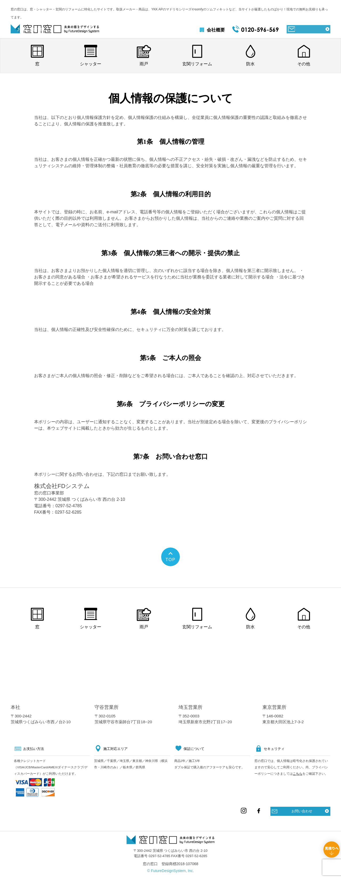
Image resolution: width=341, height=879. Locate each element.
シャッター (90, 64)
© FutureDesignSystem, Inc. (170, 871)
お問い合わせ (301, 811)
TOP (170, 559)
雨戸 (144, 64)
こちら (297, 773)
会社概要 (208, 30)
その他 (303, 64)
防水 (250, 64)
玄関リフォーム (197, 64)
